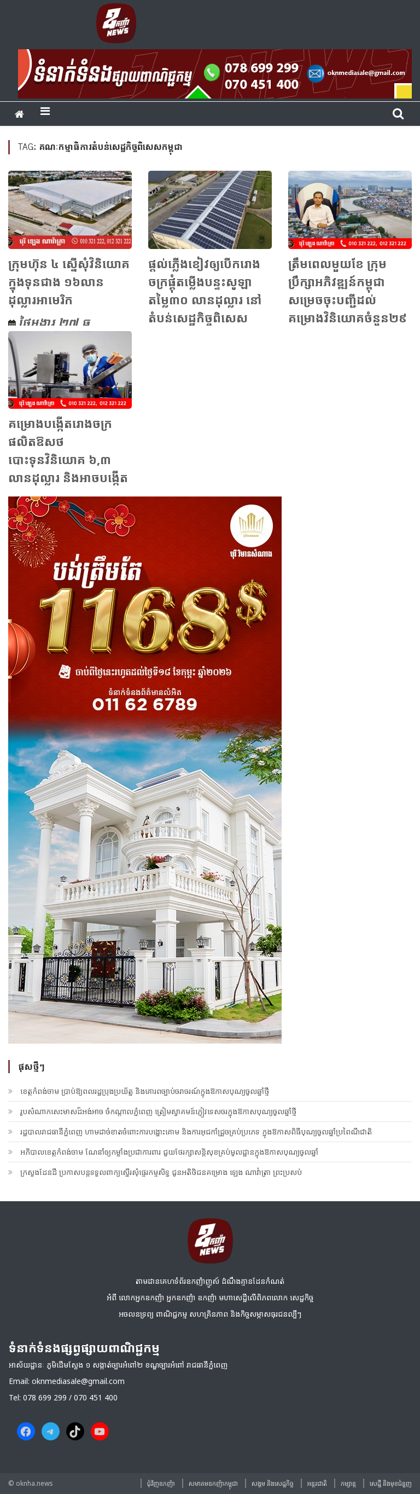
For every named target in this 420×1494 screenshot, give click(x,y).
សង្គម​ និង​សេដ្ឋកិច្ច (273, 1483)
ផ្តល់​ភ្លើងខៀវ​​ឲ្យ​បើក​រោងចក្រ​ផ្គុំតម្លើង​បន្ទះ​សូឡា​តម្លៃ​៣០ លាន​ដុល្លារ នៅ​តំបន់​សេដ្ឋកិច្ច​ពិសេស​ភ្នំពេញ (205, 299)
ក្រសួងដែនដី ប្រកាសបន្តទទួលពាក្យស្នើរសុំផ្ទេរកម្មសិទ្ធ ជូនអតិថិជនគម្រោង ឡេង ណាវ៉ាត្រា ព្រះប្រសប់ (161, 1172)
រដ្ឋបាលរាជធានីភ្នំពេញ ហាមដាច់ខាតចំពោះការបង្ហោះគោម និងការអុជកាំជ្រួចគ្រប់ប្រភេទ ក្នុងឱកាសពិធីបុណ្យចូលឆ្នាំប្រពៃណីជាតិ (196, 1131)
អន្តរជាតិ (317, 1483)
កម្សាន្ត (348, 1483)
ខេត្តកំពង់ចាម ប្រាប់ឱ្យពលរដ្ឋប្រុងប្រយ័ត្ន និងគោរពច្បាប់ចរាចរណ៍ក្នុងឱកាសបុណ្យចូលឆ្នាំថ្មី (144, 1091)
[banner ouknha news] (215, 72)
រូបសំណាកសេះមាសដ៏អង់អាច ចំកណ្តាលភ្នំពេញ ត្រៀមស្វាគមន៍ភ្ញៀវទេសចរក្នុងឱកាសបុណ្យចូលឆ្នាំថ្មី (158, 1111)
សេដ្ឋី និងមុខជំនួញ (391, 1483)
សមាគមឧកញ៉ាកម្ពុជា (213, 1483)
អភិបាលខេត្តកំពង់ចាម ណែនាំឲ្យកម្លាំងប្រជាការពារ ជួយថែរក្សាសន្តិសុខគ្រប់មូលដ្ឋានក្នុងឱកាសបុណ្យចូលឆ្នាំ (169, 1151)
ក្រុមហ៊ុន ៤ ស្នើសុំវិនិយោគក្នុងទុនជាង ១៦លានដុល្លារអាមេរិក (69, 281)
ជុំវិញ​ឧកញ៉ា (161, 1483)
